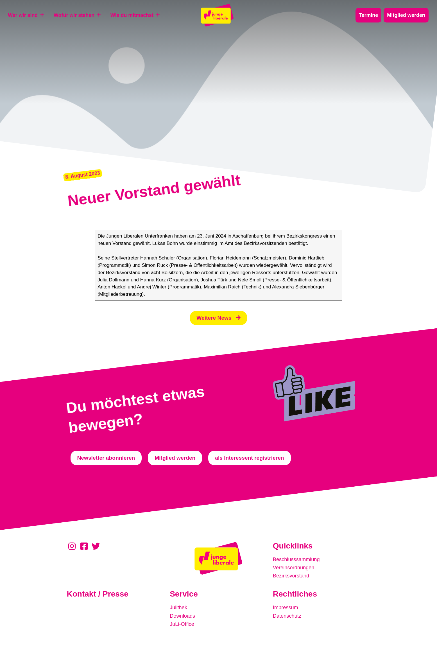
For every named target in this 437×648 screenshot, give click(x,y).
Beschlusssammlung (297, 560)
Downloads (183, 615)
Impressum (286, 607)
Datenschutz (288, 615)
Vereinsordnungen (295, 568)
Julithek (179, 607)
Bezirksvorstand (292, 576)
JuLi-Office (182, 623)
